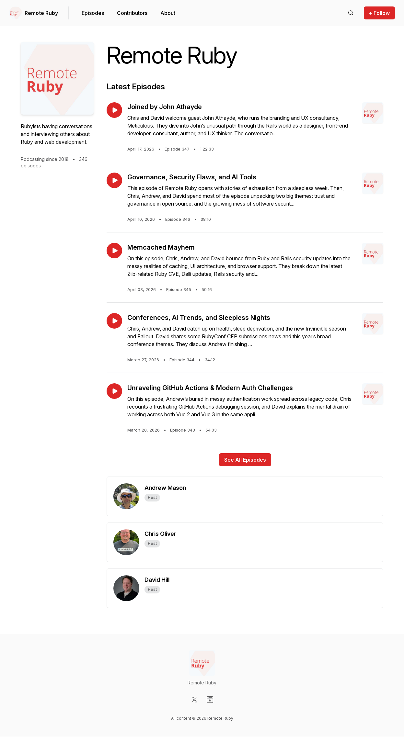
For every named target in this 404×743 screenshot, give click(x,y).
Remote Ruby (41, 13)
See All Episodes (245, 459)
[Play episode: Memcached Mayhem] (114, 250)
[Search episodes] (350, 13)
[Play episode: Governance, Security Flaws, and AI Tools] (114, 180)
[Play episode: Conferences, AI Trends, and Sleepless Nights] (114, 321)
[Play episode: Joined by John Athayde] (114, 110)
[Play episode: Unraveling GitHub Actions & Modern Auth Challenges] (114, 391)
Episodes (93, 13)
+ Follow (379, 13)
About (167, 13)
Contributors (132, 13)
